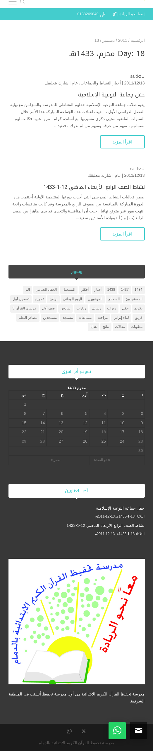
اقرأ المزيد (122, 141)
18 (104, 432)
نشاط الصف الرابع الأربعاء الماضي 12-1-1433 (94, 187)
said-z (135, 76)
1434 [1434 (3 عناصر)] (138, 290)
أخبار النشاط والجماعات (100, 83)
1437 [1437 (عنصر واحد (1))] (125, 290)
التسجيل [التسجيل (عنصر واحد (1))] (69, 290)
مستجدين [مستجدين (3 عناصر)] (50, 318)
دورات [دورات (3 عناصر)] (111, 308)
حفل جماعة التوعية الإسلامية (111, 95)
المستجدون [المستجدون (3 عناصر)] (134, 299)
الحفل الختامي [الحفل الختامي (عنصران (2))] (46, 290)
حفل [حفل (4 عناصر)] (125, 308)
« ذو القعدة (102, 460)
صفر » (55, 460)
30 (140, 450)
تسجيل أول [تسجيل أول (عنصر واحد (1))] (21, 299)
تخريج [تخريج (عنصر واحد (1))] (39, 299)
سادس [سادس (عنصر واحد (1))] (66, 308)
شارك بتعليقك (56, 83)
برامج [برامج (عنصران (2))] (53, 299)
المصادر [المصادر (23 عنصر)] (114, 299)
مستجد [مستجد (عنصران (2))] (68, 318)
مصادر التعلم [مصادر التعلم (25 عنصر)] (27, 318)
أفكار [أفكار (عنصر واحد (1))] (85, 290)
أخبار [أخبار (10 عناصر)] (98, 290)
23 (140, 441)
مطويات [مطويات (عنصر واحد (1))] (136, 327)
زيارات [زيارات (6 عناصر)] (81, 308)
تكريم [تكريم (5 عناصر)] (138, 308)
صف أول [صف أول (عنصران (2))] (48, 308)
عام (75, 83)
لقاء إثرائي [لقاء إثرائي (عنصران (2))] (121, 318)
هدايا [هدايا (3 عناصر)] (93, 327)
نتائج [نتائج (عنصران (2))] (106, 327)
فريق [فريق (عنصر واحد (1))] (138, 318)
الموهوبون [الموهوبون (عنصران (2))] (95, 299)
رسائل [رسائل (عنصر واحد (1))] (96, 308)
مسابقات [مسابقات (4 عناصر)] (85, 318)
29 (24, 441)
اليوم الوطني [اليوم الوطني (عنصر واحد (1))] (72, 299)
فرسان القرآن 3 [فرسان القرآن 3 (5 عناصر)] (24, 308)
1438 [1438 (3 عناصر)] (111, 290)
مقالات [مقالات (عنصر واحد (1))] (120, 327)
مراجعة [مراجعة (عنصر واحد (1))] (102, 318)
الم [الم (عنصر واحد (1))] (27, 290)
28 (42, 441)
